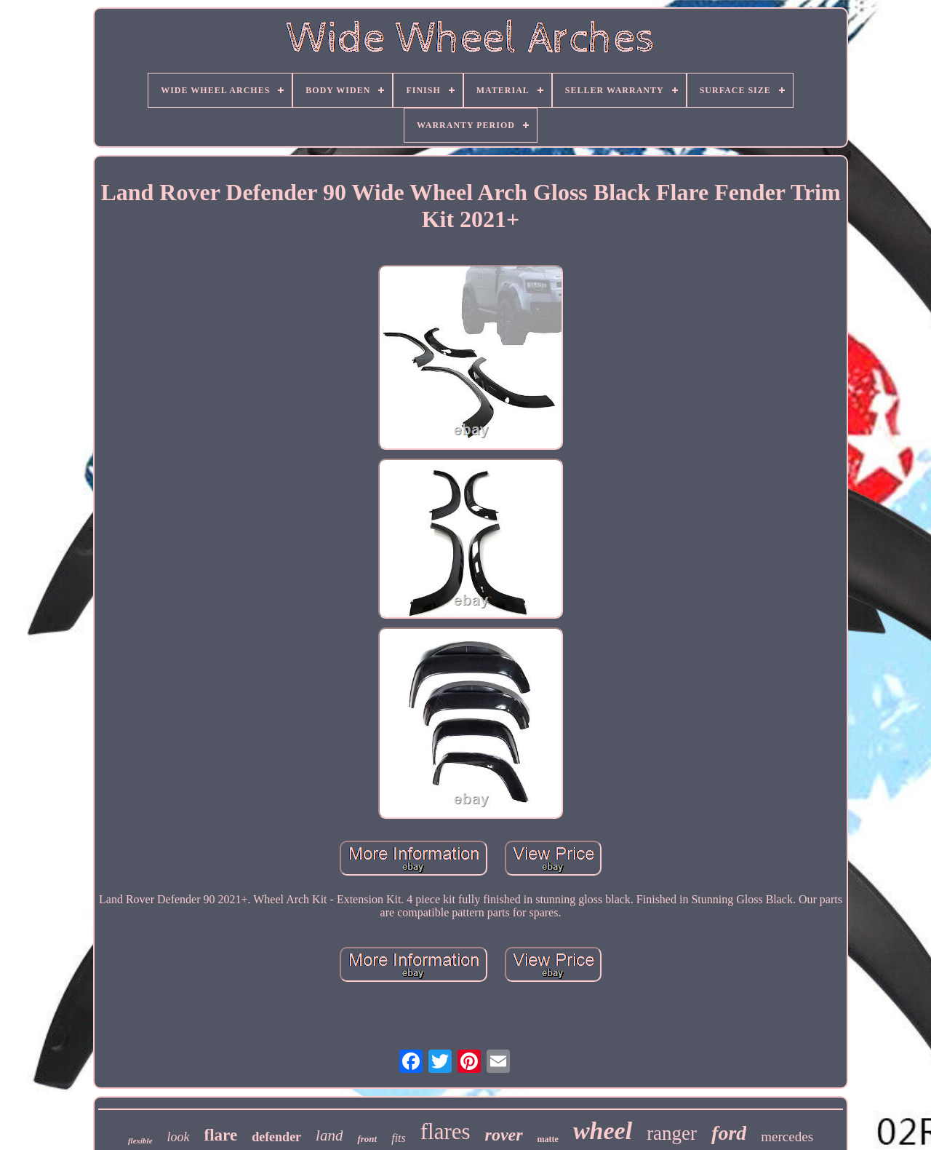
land (329, 1135)
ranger (672, 1133)
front (367, 1138)
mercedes (787, 1136)
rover (504, 1134)
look (178, 1137)
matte (548, 1139)
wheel (602, 1130)
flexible (140, 1140)
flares (445, 1131)
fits (398, 1138)
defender (276, 1137)
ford (728, 1133)
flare (221, 1135)
